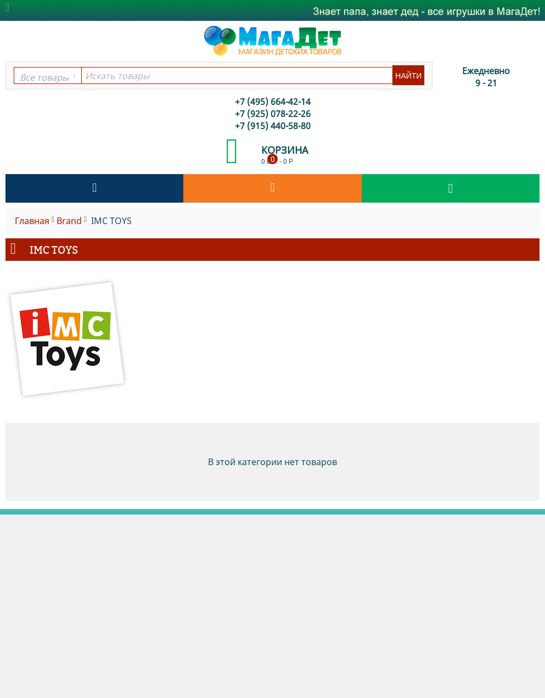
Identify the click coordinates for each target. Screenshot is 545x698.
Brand (69, 221)
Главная (32, 221)
